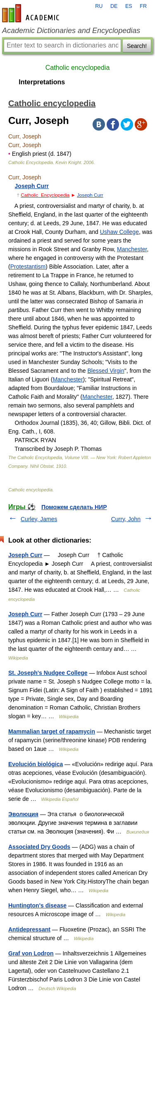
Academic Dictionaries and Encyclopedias (71, 30)
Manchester (132, 249)
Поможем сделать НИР (74, 507)
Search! (137, 46)
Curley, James (39, 519)
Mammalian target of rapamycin (51, 731)
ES (128, 6)
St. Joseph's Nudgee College (48, 672)
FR (143, 6)
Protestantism (28, 266)
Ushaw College (119, 232)
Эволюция (23, 814)
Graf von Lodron (31, 953)
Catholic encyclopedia (77, 67)
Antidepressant (29, 929)
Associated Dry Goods (39, 846)
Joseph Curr (32, 186)
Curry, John (126, 519)
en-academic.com (32, 13)
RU (99, 6)
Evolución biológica (35, 764)
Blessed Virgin (105, 370)
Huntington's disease (37, 905)
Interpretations (42, 82)
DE (114, 6)
